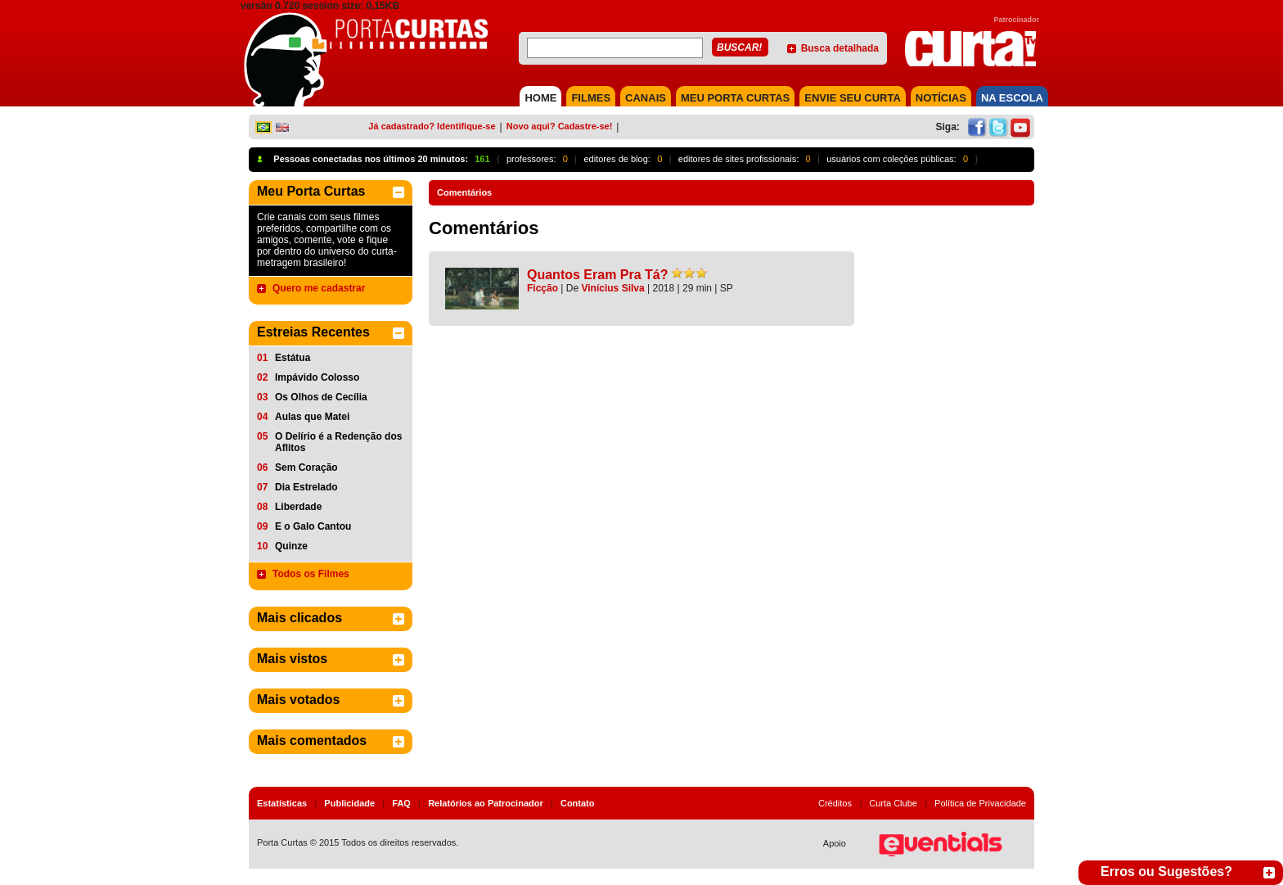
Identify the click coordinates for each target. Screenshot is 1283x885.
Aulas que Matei (312, 416)
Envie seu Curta (852, 98)
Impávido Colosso (317, 377)
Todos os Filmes (310, 574)
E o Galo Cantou (313, 526)
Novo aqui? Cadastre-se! (559, 126)
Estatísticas (282, 803)
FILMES (590, 98)
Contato (577, 803)
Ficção (542, 288)
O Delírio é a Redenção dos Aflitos (338, 442)
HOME (540, 98)
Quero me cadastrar (318, 288)
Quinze (291, 546)
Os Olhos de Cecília (321, 397)
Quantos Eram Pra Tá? (598, 275)
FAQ (401, 803)
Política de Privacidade (980, 803)
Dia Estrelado (306, 487)
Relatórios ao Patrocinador (485, 803)
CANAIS (645, 98)
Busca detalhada (840, 48)
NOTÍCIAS (941, 98)
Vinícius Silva (613, 288)
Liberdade (298, 506)
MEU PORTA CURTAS (735, 98)
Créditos (835, 803)
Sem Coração (306, 467)
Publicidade (349, 803)
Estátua (292, 357)
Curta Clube (893, 803)
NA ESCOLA (1012, 98)
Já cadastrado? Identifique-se (431, 126)
